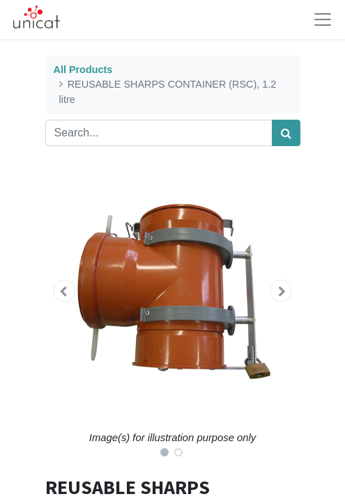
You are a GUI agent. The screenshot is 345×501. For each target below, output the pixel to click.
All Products (83, 69)
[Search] (286, 133)
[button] (64, 290)
